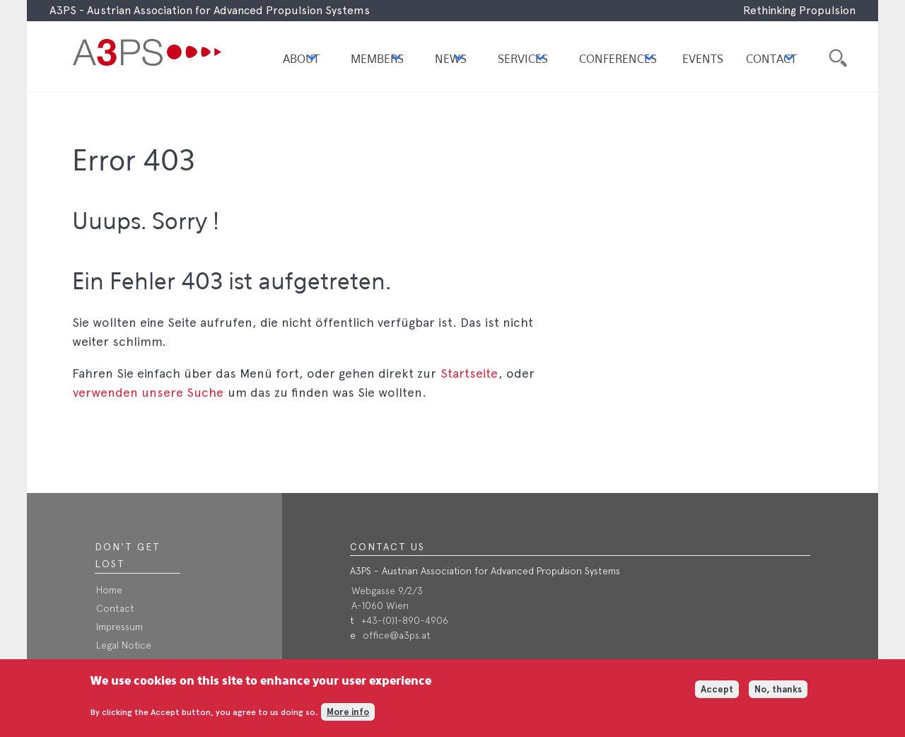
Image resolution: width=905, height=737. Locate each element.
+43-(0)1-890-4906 (404, 620)
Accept (717, 692)
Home (109, 590)
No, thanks (778, 692)
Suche (836, 56)
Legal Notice (123, 645)
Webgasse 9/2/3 (387, 590)
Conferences (618, 59)
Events (702, 59)
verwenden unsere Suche (148, 392)
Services (523, 59)
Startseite (469, 373)
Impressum (119, 626)
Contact (771, 59)
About (301, 59)
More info (348, 715)
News (451, 59)
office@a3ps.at (397, 635)
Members (377, 59)
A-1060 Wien (380, 605)
